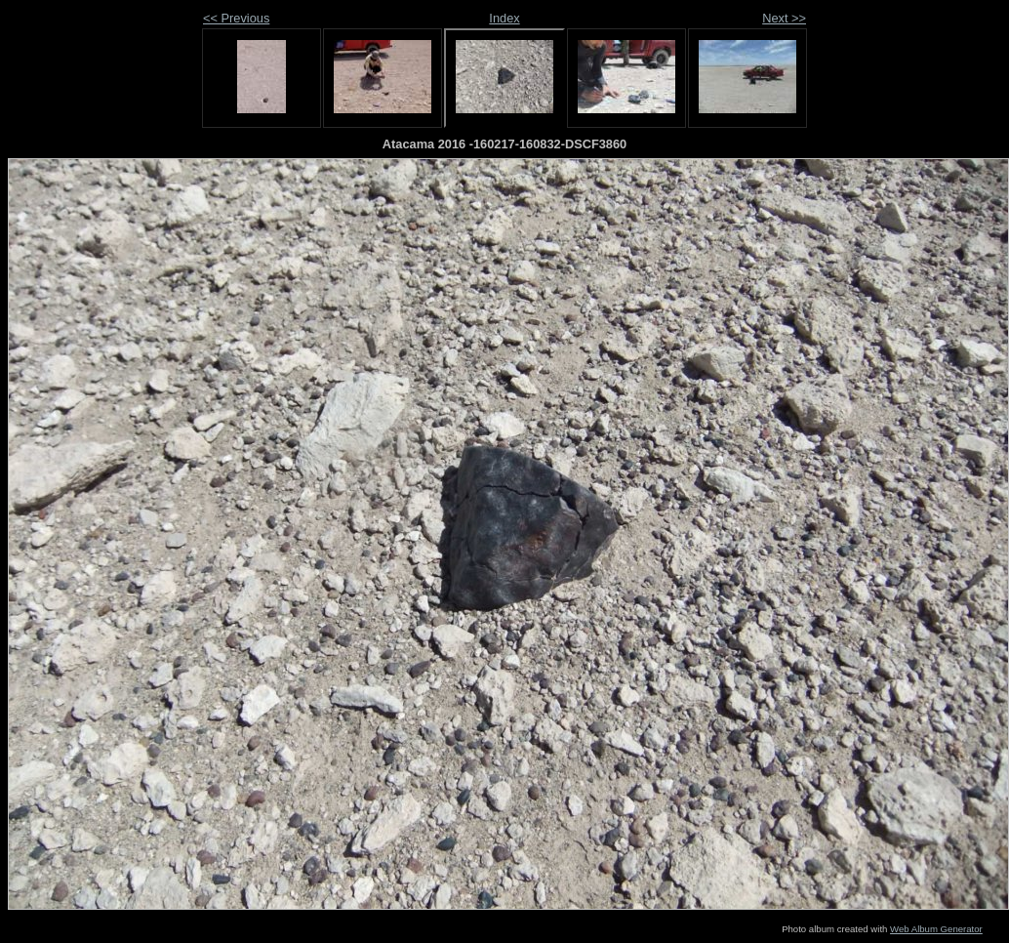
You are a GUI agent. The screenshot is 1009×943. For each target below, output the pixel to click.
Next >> (784, 18)
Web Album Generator (936, 928)
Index (504, 18)
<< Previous (236, 18)
